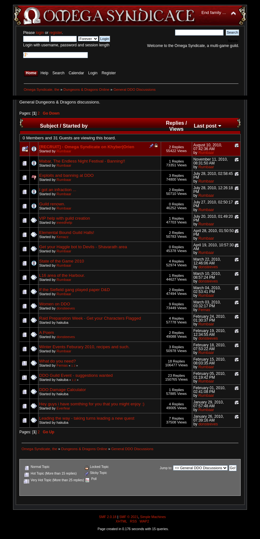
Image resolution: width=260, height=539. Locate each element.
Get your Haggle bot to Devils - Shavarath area (83, 246)
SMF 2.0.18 (107, 517)
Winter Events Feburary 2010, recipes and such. (84, 346)
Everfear (63, 408)
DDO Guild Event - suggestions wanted (76, 375)
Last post (208, 126)
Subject (49, 126)
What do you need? (57, 361)
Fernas (204, 310)
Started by (75, 126)
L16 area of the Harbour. (62, 275)
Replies (175, 123)
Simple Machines (153, 517)
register (55, 32)
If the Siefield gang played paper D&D (74, 289)
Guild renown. (52, 204)
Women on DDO (54, 304)
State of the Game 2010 (61, 261)
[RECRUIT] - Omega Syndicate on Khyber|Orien (86, 146)
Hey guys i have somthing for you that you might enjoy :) (92, 404)
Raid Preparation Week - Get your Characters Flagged (90, 318)
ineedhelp (64, 222)
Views (176, 129)
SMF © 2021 (128, 517)
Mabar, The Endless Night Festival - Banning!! (82, 161)
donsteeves (208, 267)
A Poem (46, 332)
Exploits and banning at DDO (66, 175)
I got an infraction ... (57, 189)
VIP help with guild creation (64, 218)
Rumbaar (63, 151)
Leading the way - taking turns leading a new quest (86, 418)
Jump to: (166, 468)
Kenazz (62, 237)
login (40, 32)
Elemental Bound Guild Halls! (66, 232)
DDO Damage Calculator (62, 389)
